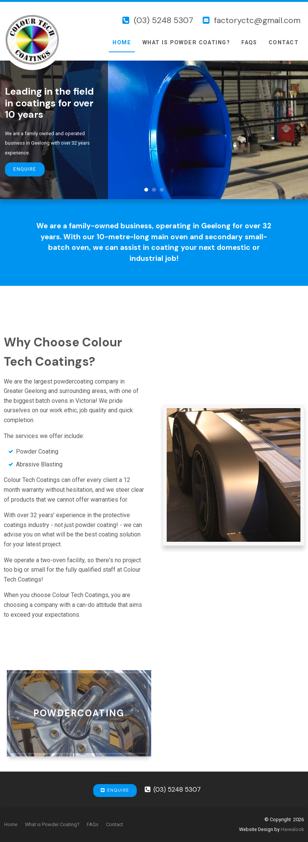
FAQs (249, 42)
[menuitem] (10, 824)
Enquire (24, 169)
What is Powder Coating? (186, 42)
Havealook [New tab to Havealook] (292, 829)
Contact (284, 42)
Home (122, 42)
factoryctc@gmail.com (257, 20)
